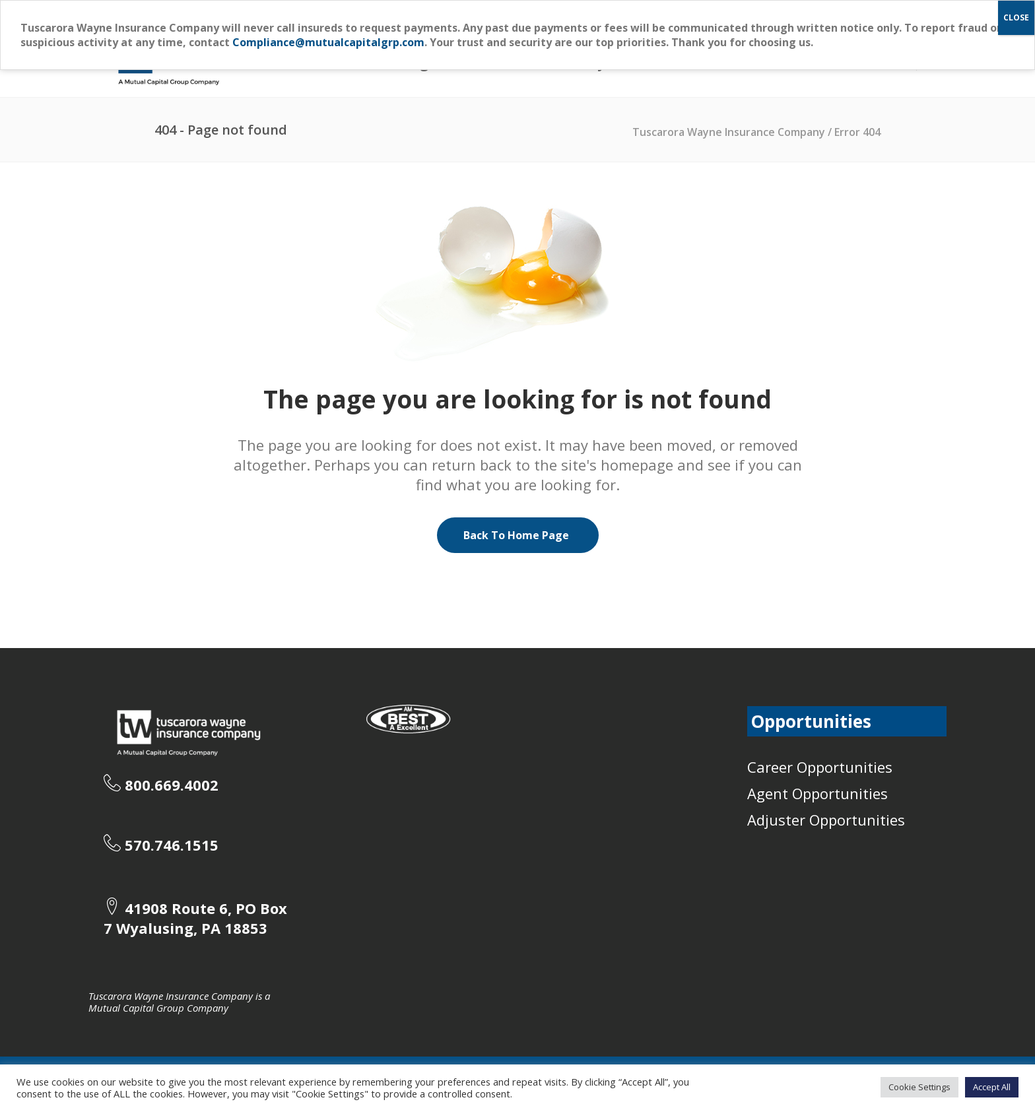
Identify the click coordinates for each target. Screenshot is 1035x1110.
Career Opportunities (819, 767)
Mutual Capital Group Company (158, 1007)
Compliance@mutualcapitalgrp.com (328, 42)
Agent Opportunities (817, 793)
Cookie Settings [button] (919, 1087)
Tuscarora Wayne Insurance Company (728, 132)
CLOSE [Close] (1016, 17)
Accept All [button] (992, 1087)
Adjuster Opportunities (826, 820)
